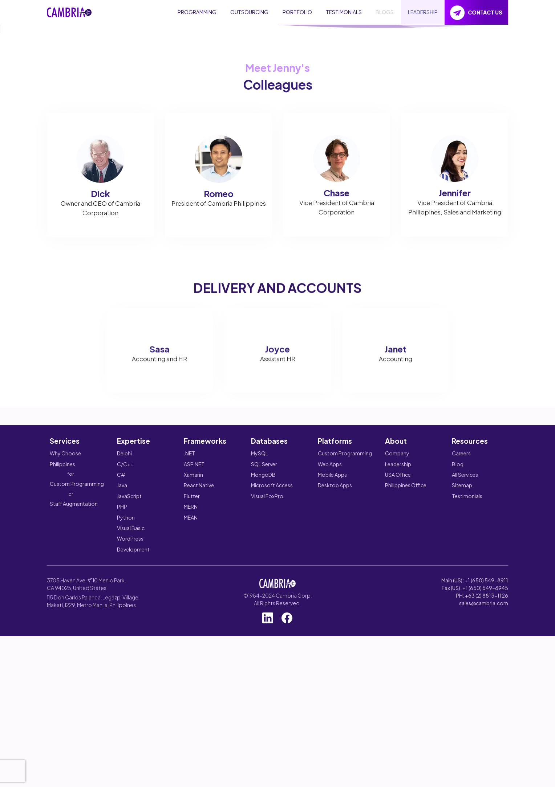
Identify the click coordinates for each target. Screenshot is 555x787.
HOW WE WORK (156, 132)
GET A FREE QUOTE (84, 132)
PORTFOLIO (297, 12)
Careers (461, 642)
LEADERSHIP (423, 12)
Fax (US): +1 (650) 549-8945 (475, 777)
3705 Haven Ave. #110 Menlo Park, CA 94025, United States (86, 773)
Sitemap (462, 674)
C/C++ (125, 653)
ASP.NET (194, 653)
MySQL (259, 642)
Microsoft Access (272, 674)
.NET (189, 642)
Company (397, 642)
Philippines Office (405, 674)
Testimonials (467, 685)
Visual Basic (131, 717)
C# (121, 663)
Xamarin (193, 663)
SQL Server (264, 653)
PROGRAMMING (197, 12)
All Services (465, 663)
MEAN (191, 706)
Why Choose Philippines (65, 647)
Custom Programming (77, 672)
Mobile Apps (332, 663)
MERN (191, 695)
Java (122, 674)
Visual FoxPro (267, 685)
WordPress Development (133, 732)
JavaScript (129, 685)
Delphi (124, 642)
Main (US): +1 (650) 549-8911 (474, 769)
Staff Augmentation (74, 692)
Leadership (398, 653)
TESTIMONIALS (344, 12)
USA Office (398, 663)
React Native (199, 674)
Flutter (192, 685)
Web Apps (330, 653)
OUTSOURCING (249, 12)
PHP (122, 695)
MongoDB (263, 663)
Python (126, 706)
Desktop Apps (335, 674)
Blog (457, 653)
